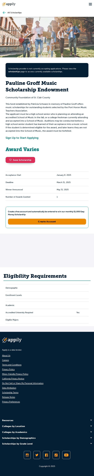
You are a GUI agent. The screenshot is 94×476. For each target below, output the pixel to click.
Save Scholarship (20, 160)
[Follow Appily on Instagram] (27, 455)
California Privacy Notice (13, 378)
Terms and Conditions (11, 365)
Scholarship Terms (10, 392)
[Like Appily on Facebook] (46, 455)
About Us (6, 355)
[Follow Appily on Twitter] (36, 455)
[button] (11, 160)
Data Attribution (9, 388)
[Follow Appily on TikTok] (56, 455)
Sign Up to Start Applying (22, 137)
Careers (5, 360)
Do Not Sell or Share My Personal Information (22, 383)
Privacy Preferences (11, 402)
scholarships (14, 71)
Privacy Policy (8, 369)
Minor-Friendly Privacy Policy (15, 374)
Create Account (47, 221)
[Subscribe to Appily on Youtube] (66, 455)
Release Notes (8, 397)
